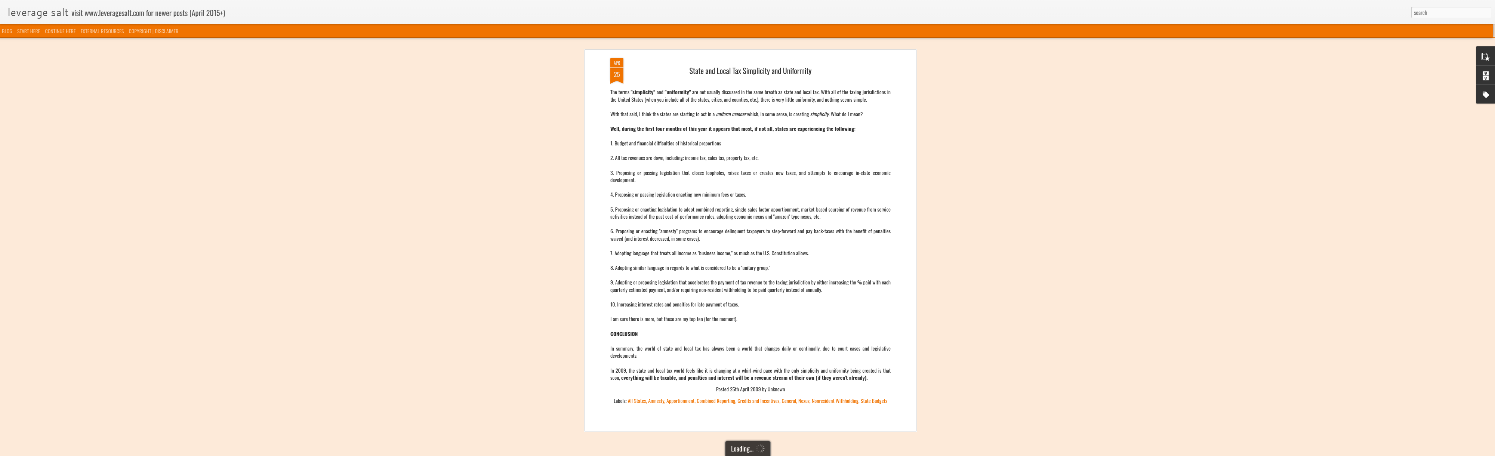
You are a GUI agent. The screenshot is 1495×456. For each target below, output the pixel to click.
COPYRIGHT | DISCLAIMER (154, 31)
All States (637, 278)
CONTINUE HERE (60, 31)
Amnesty (656, 278)
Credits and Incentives (758, 278)
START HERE (28, 31)
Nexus (804, 278)
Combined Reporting (716, 278)
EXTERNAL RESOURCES (102, 31)
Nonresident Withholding (835, 278)
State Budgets (874, 278)
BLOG (7, 31)
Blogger (785, 451)
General (789, 278)
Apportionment (680, 278)
